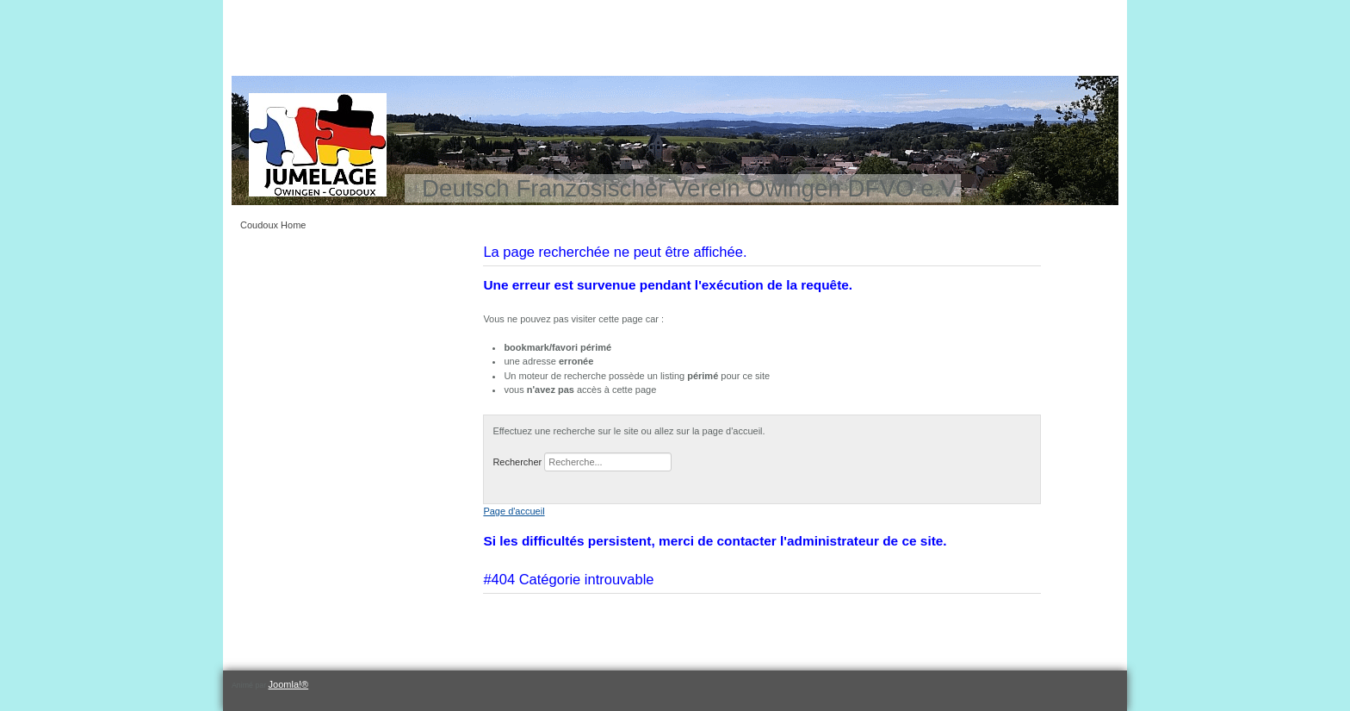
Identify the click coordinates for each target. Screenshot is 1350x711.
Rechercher (517, 462)
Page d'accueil (513, 511)
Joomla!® (289, 684)
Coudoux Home (273, 225)
